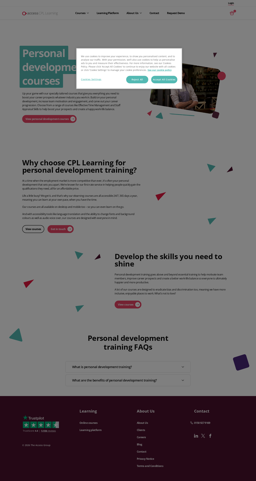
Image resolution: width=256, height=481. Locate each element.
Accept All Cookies (164, 79)
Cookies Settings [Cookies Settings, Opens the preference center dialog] (91, 79)
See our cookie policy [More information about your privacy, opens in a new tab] (160, 70)
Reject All (137, 79)
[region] (129, 68)
